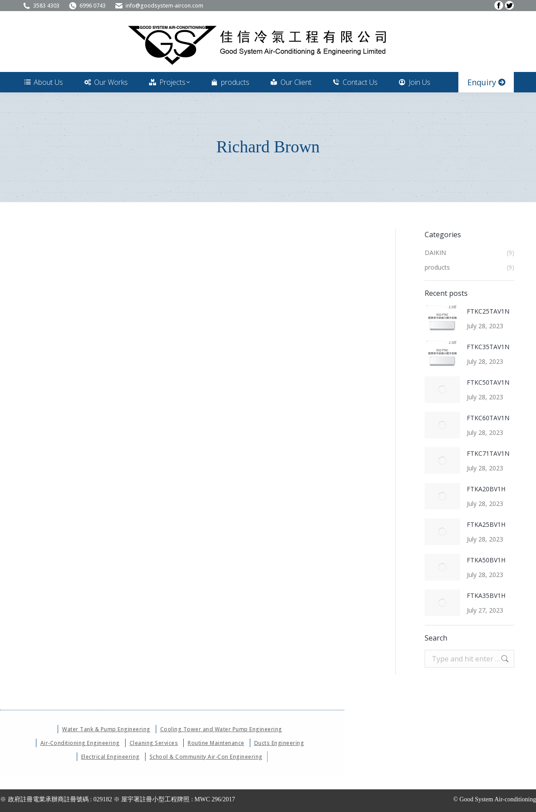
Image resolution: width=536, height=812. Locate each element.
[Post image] (442, 318)
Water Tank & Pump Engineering (106, 729)
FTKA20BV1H (486, 489)
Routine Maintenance (216, 743)
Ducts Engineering (279, 743)
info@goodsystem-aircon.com (158, 6)
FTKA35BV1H (486, 595)
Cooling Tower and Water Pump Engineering (221, 729)
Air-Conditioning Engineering (80, 743)
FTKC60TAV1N (488, 418)
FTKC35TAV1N (488, 346)
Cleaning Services (154, 743)
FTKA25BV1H (486, 524)
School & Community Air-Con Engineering (206, 756)
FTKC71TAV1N (488, 453)
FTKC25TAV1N (488, 311)
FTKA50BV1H (486, 560)
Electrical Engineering (110, 756)
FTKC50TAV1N (488, 382)
